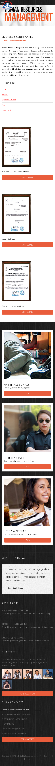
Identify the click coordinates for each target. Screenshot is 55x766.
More (27, 393)
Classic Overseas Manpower (26, 18)
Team (4, 105)
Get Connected (27, 739)
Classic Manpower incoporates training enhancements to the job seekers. (27, 627)
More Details (27, 177)
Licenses (5, 89)
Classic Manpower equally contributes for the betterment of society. (25, 641)
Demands (5, 95)
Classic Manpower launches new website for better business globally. (26, 614)
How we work (6, 110)
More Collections (27, 694)
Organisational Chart (9, 100)
